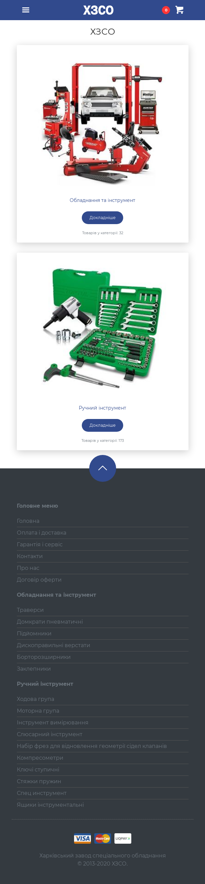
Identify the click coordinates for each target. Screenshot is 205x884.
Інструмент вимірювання (53, 722)
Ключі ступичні (38, 769)
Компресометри (40, 758)
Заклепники (34, 669)
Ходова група (35, 699)
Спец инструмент (42, 793)
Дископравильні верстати (53, 645)
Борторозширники (44, 657)
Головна (28, 521)
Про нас (28, 568)
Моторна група (38, 711)
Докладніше (102, 217)
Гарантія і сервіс (40, 544)
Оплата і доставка (41, 533)
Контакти (30, 556)
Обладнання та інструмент (102, 200)
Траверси (30, 610)
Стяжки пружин (39, 781)
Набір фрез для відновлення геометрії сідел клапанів (92, 746)
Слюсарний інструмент (49, 734)
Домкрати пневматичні (50, 622)
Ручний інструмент (102, 408)
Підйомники (34, 633)
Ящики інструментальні (50, 805)
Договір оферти (39, 580)
